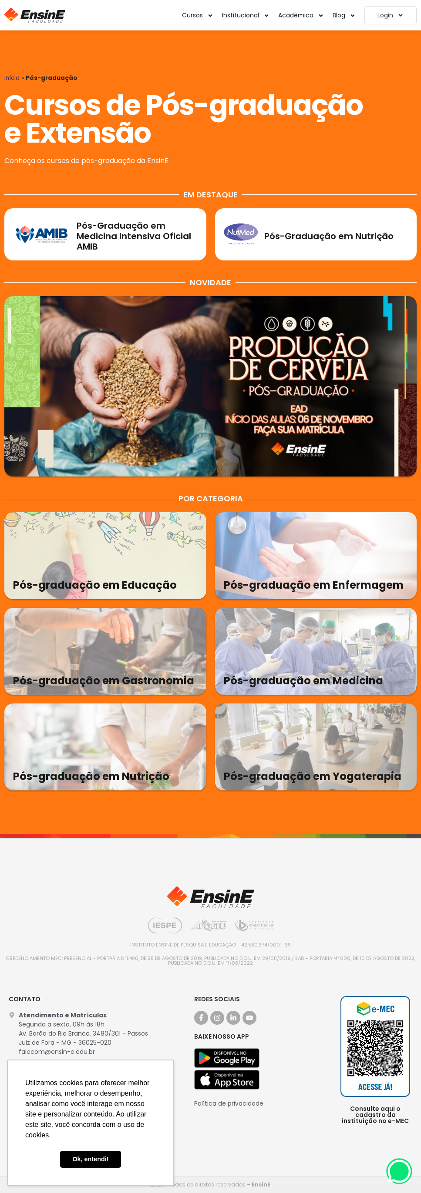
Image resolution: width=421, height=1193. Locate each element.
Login (390, 15)
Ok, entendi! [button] (90, 1159)
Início (12, 78)
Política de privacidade (228, 1103)
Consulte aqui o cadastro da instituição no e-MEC (375, 1114)
